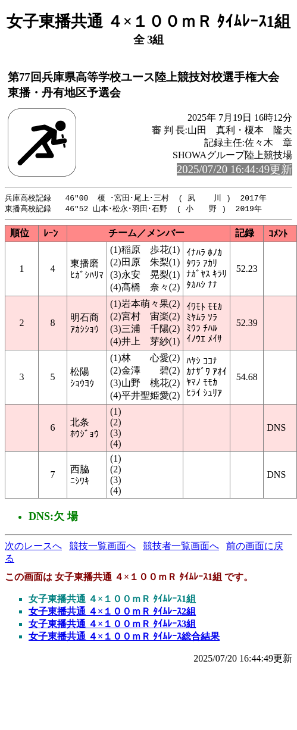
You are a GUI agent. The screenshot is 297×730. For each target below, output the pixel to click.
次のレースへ (33, 547)
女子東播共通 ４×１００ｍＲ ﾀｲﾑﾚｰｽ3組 (112, 625)
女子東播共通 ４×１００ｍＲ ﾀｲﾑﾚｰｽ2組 (112, 612)
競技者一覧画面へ (181, 547)
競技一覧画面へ (102, 547)
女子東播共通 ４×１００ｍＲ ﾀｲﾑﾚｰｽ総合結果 (124, 637)
